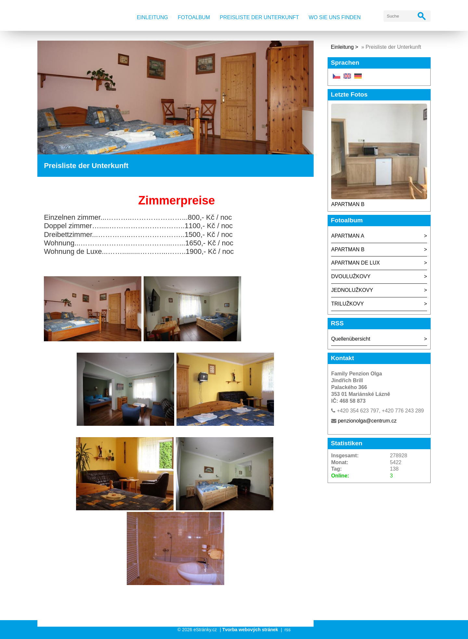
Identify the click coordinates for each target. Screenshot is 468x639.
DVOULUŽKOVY (350, 276)
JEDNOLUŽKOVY (352, 290)
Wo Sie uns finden (335, 17)
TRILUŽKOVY (347, 303)
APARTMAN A (347, 236)
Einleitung (152, 17)
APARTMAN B (348, 204)
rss (287, 629)
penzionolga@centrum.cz (367, 421)
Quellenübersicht (350, 339)
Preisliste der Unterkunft (259, 17)
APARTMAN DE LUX (355, 263)
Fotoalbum (194, 17)
